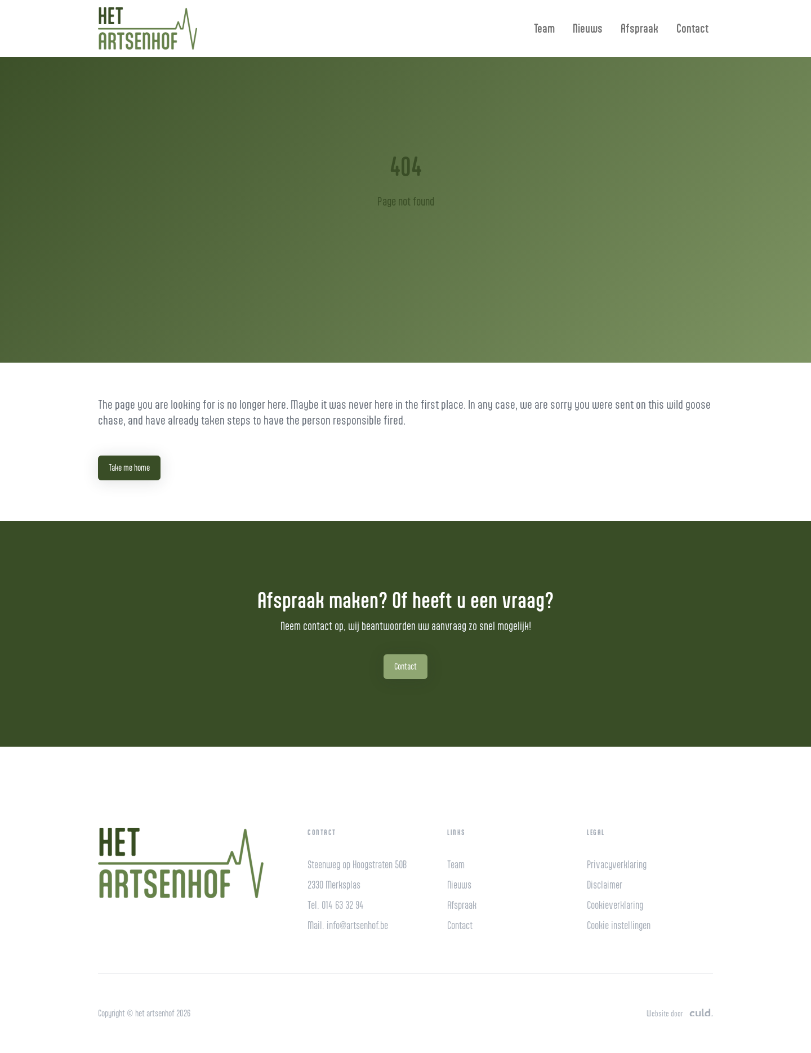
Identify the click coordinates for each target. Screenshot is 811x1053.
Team (544, 28)
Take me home (129, 467)
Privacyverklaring (617, 865)
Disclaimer (604, 885)
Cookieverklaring (615, 905)
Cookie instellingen (618, 925)
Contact (692, 28)
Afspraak (639, 28)
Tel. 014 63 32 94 (336, 905)
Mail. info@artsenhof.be (348, 925)
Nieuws (588, 28)
